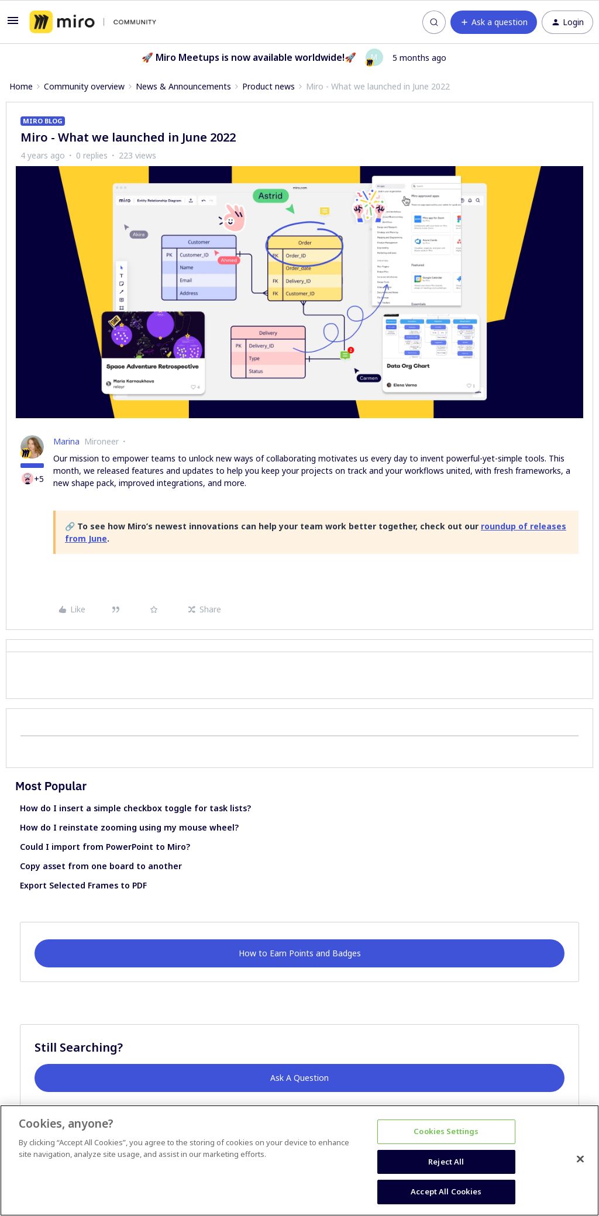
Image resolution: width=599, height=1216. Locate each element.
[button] (13, 24)
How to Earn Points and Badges (300, 953)
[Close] (580, 1159)
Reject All (446, 1161)
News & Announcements (183, 86)
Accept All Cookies (446, 1191)
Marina (66, 441)
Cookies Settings (446, 1131)
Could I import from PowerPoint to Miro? (105, 846)
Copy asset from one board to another (101, 865)
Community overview (84, 86)
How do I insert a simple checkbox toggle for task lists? (135, 808)
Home (21, 86)
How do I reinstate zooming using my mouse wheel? (129, 827)
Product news (268, 86)
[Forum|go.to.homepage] (92, 22)
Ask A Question (299, 1077)
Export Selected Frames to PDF (83, 885)
